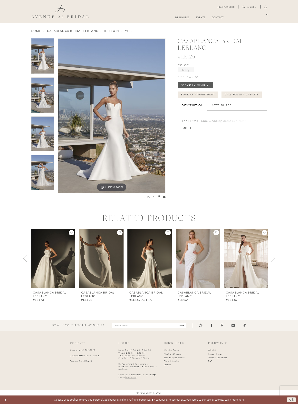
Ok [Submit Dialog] (291, 400)
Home (36, 31)
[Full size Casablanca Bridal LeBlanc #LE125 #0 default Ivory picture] (111, 116)
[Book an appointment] (249, 17)
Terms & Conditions (217, 357)
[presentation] (53, 258)
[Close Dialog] (5, 399)
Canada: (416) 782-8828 (83, 350)
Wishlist (212, 350)
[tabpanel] (43, 57)
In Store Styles (118, 31)
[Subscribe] (182, 325)
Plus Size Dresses (172, 353)
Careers (167, 364)
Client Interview (172, 361)
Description (192, 105)
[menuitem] (249, 17)
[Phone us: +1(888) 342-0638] (226, 6)
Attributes (221, 105)
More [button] (187, 128)
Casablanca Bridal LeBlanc (72, 31)
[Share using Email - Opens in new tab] (164, 196)
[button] (265, 6)
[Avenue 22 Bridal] (60, 11)
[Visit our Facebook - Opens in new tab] (212, 325)
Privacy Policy (215, 353)
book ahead (130, 377)
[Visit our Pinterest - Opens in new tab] (222, 325)
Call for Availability (242, 94)
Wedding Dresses (172, 350)
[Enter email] (149, 325)
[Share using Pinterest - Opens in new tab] (159, 196)
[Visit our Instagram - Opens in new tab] (200, 325)
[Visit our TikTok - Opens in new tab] (244, 325)
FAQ (210, 361)
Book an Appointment (198, 94)
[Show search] (249, 6)
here (241, 399)
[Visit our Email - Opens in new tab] (233, 325)
